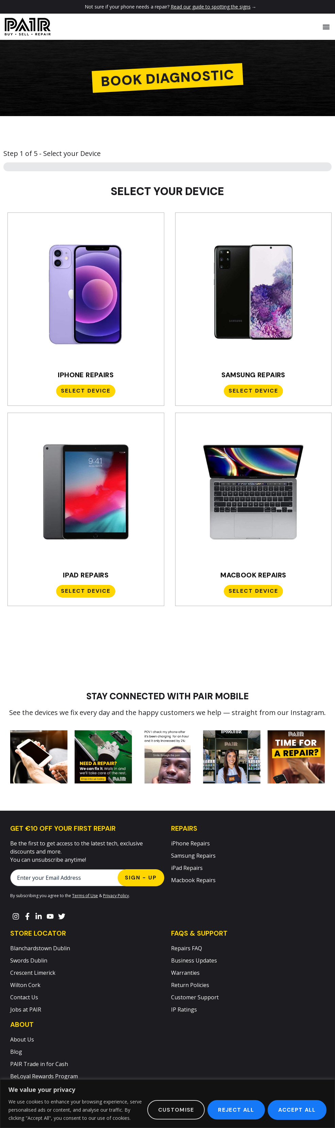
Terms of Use (85, 896)
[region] (167, 1103)
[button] (326, 26)
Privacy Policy (116, 896)
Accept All (297, 1109)
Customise (175, 1109)
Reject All (236, 1109)
